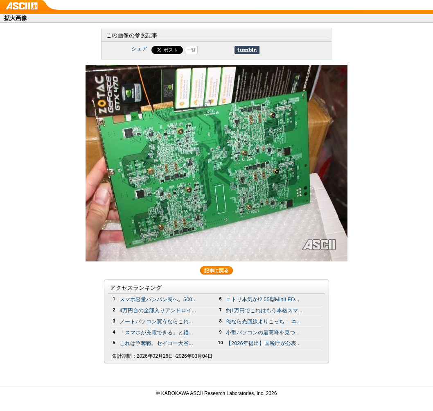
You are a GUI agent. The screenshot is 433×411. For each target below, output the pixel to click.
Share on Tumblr (247, 50)
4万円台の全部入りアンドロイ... (158, 310)
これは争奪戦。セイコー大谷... (156, 343)
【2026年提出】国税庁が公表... (263, 343)
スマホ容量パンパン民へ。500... (158, 299)
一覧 (191, 50)
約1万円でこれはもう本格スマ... (264, 310)
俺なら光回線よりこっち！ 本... (263, 321)
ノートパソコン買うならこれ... (156, 321)
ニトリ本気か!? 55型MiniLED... (262, 299)
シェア (139, 48)
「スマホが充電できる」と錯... (156, 332)
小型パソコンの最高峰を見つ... (263, 332)
